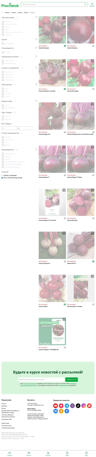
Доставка (4, 406)
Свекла (26, 12)
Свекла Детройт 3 (44, 263)
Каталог (4, 403)
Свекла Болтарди (72, 91)
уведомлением (64, 385)
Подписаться (71, 379)
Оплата (4, 408)
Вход (86, 455)
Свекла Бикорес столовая (47, 91)
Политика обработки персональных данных (8, 415)
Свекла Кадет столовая (74, 306)
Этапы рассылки (6, 425)
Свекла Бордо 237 (44, 134)
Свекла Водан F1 (44, 177)
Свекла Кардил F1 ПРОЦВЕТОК (49, 349)
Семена (14, 12)
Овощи (20, 12)
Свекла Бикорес (44, 48)
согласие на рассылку (29, 383)
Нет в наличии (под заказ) (13, 178)
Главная (7, 12)
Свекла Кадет (43, 306)
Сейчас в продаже (10, 175)
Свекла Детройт (72, 220)
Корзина (48, 455)
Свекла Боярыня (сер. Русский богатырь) (80, 134)
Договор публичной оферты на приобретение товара (10, 411)
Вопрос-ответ (5, 423)
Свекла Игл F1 (71, 263)
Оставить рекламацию (8, 428)
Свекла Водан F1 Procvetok (47, 220)
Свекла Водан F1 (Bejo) (74, 177)
